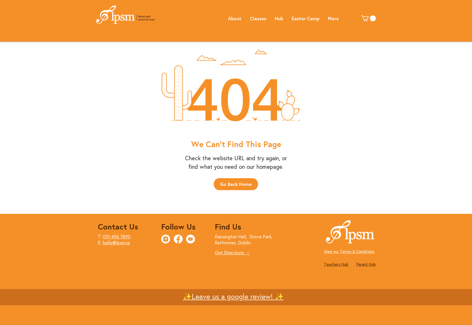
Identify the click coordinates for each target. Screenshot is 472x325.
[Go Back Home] (236, 184)
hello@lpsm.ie (116, 242)
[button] (235, 18)
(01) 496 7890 (116, 236)
